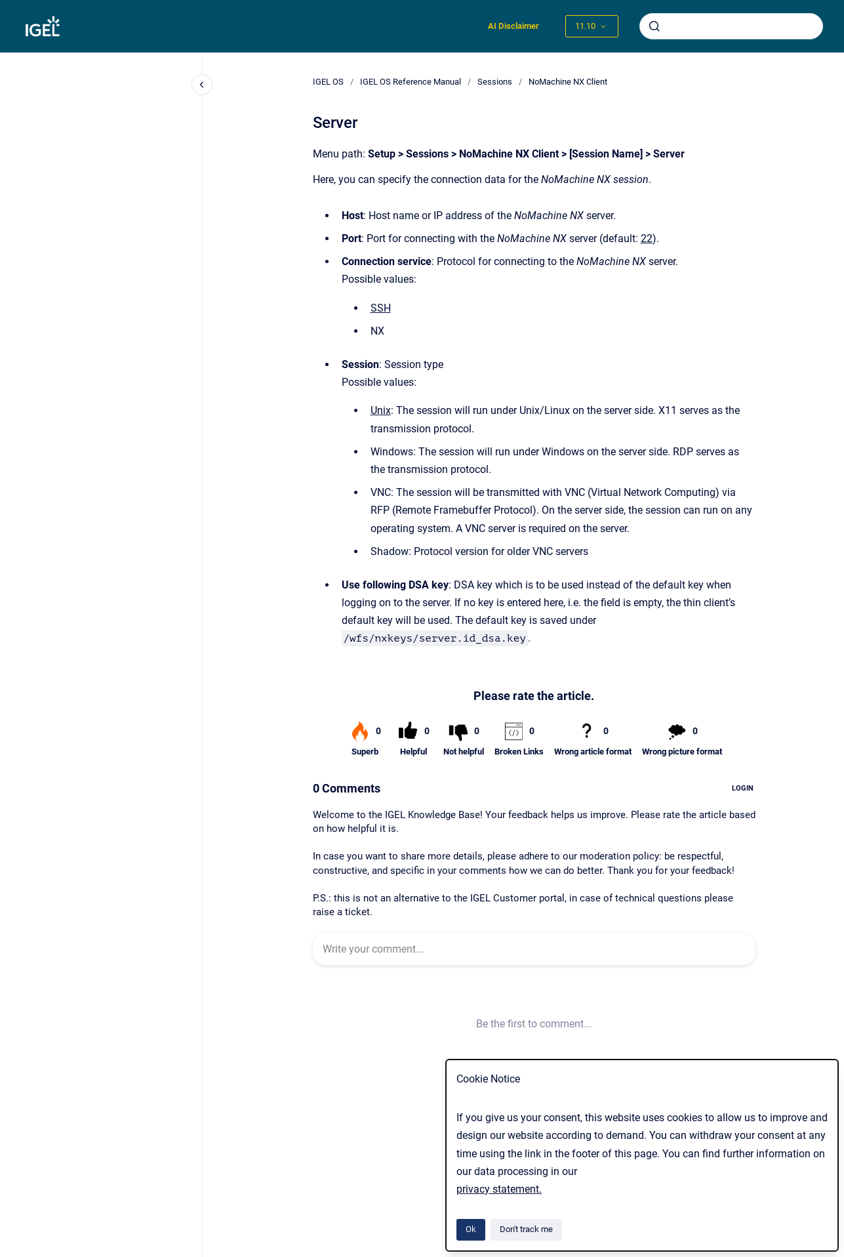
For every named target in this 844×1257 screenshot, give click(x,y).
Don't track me (526, 1229)
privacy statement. (499, 1189)
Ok (471, 1229)
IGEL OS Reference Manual (410, 82)
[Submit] (654, 26)
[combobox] (731, 26)
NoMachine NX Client (568, 82)
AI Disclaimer (513, 26)
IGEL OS (328, 82)
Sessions (494, 82)
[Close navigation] (201, 84)
